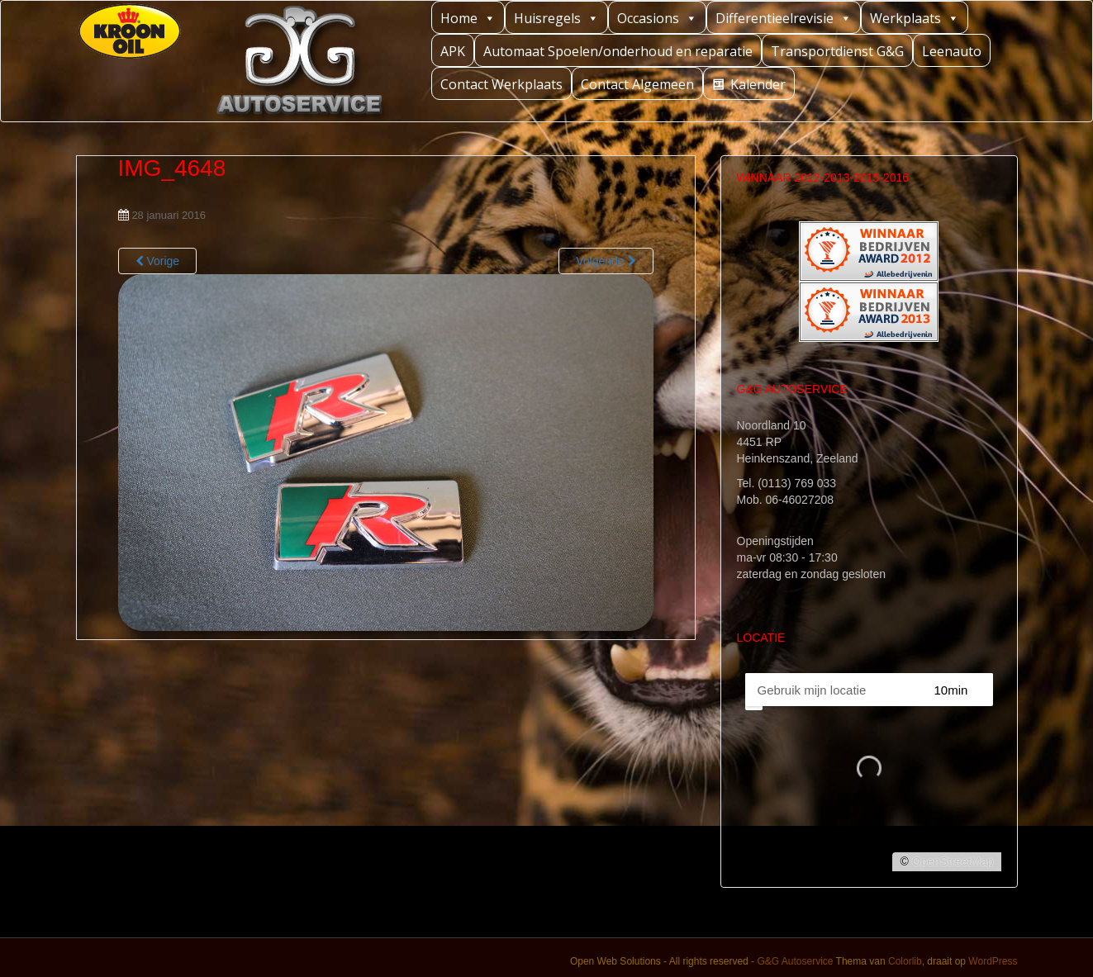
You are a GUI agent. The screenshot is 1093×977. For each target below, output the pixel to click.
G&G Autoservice (795, 961)
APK (452, 51)
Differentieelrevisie (783, 18)
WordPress (992, 961)
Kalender (758, 84)
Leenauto (951, 51)
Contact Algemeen (637, 84)
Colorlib (905, 961)
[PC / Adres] (832, 689)
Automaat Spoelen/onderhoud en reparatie (618, 51)
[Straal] (966, 689)
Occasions (657, 18)
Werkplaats (914, 18)
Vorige (157, 261)
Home (468, 18)
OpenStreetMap (953, 861)
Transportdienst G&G (837, 51)
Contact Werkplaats (501, 84)
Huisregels (556, 18)
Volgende (605, 261)
